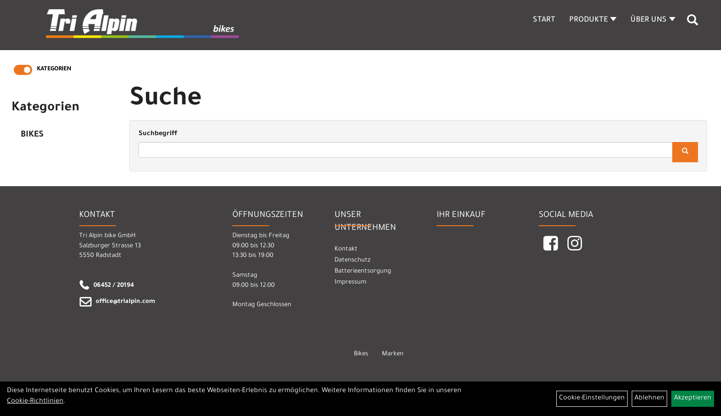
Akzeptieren (692, 398)
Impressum (350, 282)
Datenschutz (352, 260)
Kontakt (346, 249)
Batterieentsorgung (363, 271)
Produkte (593, 20)
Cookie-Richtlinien (35, 401)
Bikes (32, 135)
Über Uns (652, 20)
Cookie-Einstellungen (592, 398)
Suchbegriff (157, 134)
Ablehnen (649, 398)
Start (544, 20)
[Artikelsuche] (692, 23)
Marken (393, 354)
